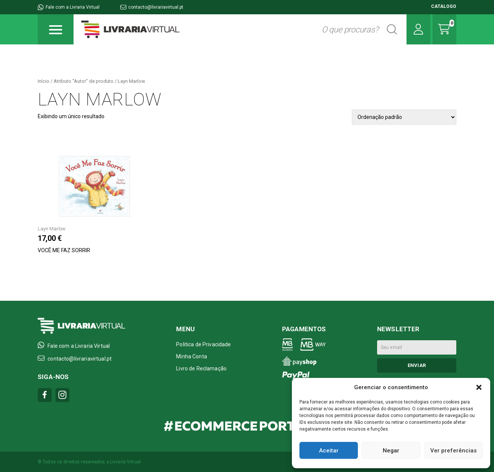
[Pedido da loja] (404, 117)
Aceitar (329, 450)
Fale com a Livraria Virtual (69, 7)
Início (43, 81)
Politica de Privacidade (203, 344)
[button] (479, 387)
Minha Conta (191, 356)
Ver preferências (453, 450)
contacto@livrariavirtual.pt (151, 7)
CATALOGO (443, 6)
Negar (391, 450)
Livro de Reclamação (201, 368)
